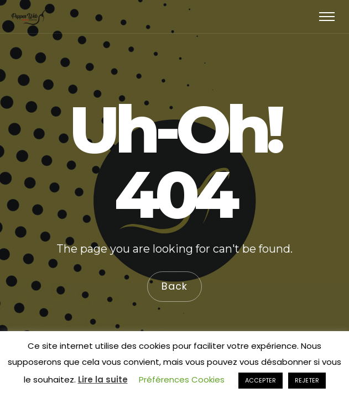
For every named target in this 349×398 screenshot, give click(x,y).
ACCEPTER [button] (260, 380)
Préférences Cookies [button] (182, 379)
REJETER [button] (307, 380)
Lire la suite (103, 379)
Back (174, 286)
